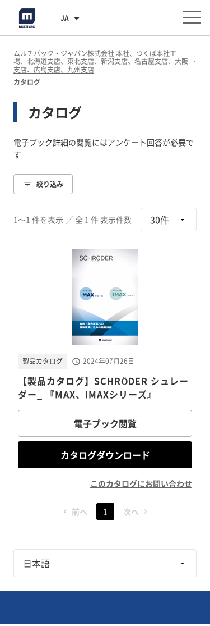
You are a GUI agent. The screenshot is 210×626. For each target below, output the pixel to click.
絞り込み (43, 184)
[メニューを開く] (192, 17)
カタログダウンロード (105, 454)
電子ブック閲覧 (105, 423)
